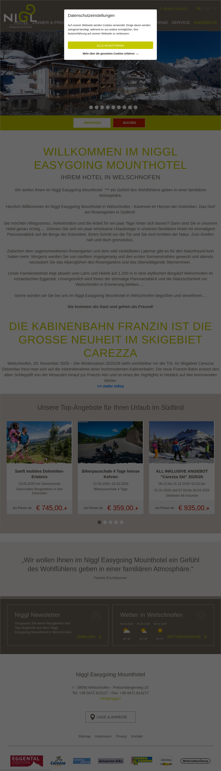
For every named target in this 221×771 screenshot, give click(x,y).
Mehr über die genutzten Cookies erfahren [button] (109, 53)
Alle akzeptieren (110, 45)
